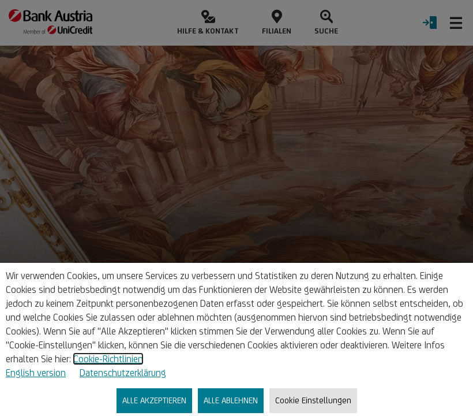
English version (36, 372)
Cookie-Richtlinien (108, 359)
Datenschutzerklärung (123, 372)
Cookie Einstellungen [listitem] (313, 400)
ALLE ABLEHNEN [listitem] (231, 400)
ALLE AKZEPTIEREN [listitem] (154, 400)
